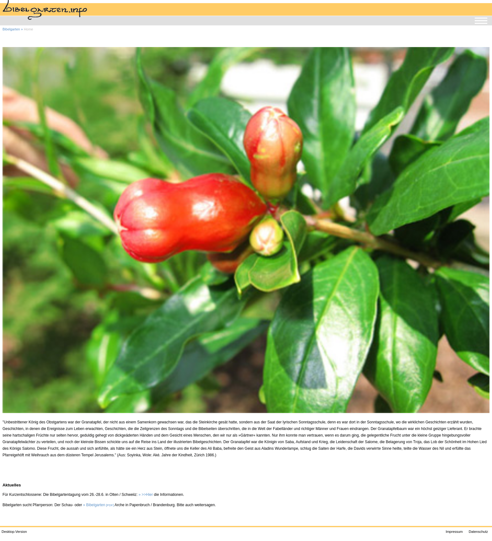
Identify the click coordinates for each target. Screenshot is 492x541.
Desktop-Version (14, 531)
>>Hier (147, 494)
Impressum (454, 531)
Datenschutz (478, 531)
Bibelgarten (11, 29)
